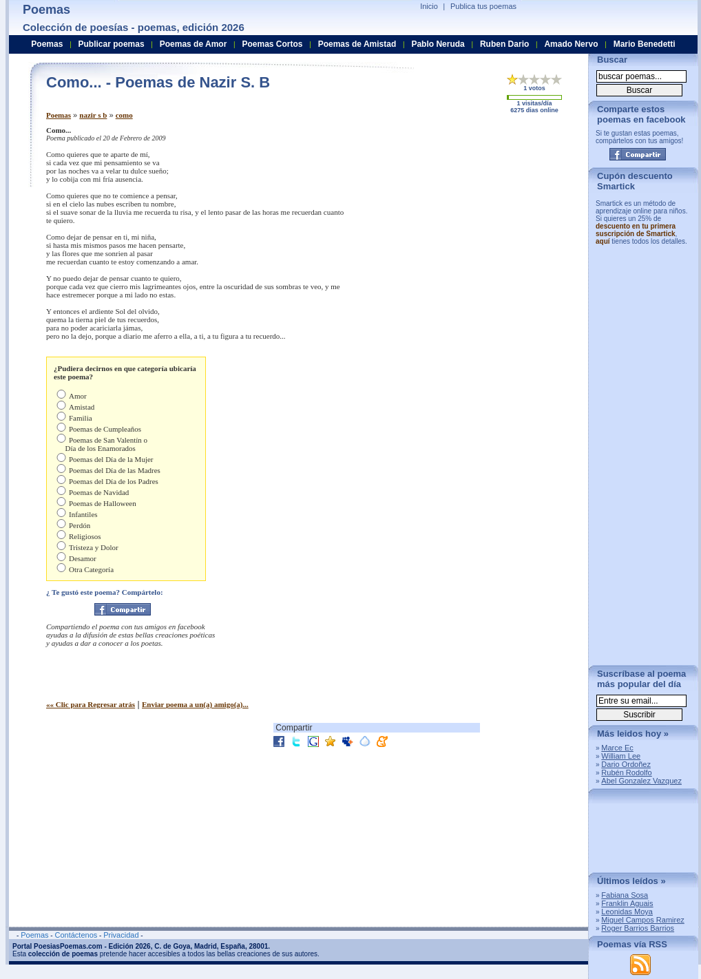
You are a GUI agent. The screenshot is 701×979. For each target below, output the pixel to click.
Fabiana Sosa (624, 895)
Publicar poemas (112, 44)
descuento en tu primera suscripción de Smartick (636, 230)
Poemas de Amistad (357, 44)
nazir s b (93, 115)
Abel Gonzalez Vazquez (641, 781)
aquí (603, 241)
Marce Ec (617, 748)
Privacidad (120, 935)
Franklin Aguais (627, 903)
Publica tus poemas (483, 6)
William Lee (620, 756)
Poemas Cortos (272, 44)
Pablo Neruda (437, 44)
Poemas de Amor (193, 44)
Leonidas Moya (627, 911)
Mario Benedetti (645, 44)
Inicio (429, 6)
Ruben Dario (504, 44)
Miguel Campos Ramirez (642, 920)
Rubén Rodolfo (626, 772)
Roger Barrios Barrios (637, 928)
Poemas (58, 115)
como (124, 115)
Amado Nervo (571, 44)
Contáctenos (75, 935)
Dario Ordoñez (626, 764)
